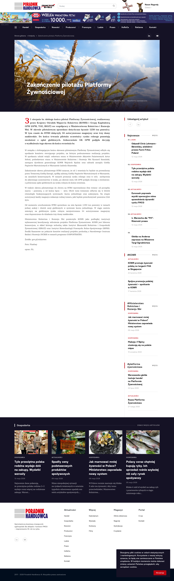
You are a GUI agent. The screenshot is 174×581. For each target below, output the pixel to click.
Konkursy (92, 526)
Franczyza (86, 27)
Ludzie (100, 27)
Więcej (155, 135)
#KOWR (88, 101)
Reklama (139, 27)
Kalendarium (93, 516)
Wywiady (92, 521)
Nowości (55, 27)
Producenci (71, 27)
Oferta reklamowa (120, 516)
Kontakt (152, 27)
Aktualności (136, 189)
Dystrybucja (118, 526)
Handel (25, 27)
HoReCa (125, 27)
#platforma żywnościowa (137, 101)
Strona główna (20, 36)
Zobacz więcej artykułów (148, 425)
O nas (141, 516)
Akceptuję (160, 573)
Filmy (91, 531)
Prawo (112, 27)
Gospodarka (40, 27)
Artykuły (31, 36)
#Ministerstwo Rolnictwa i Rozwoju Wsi (109, 101)
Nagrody (117, 521)
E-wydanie (117, 531)
